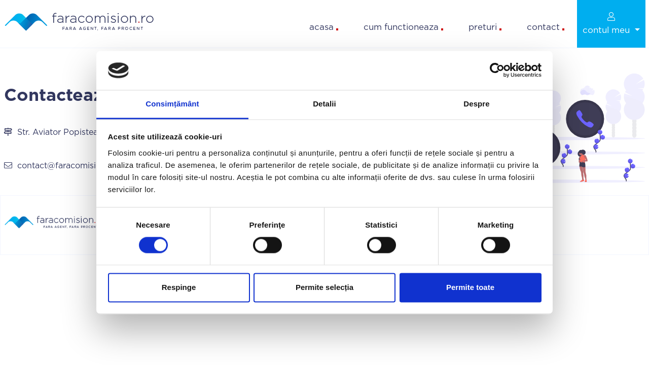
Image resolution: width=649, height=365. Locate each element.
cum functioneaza (403, 27)
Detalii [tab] (324, 103)
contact (545, 27)
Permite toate (470, 287)
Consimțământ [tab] (172, 103)
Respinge (179, 287)
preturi (484, 27)
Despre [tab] (476, 103)
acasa (323, 27)
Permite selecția (324, 287)
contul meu (607, 23)
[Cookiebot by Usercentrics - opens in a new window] (497, 70)
